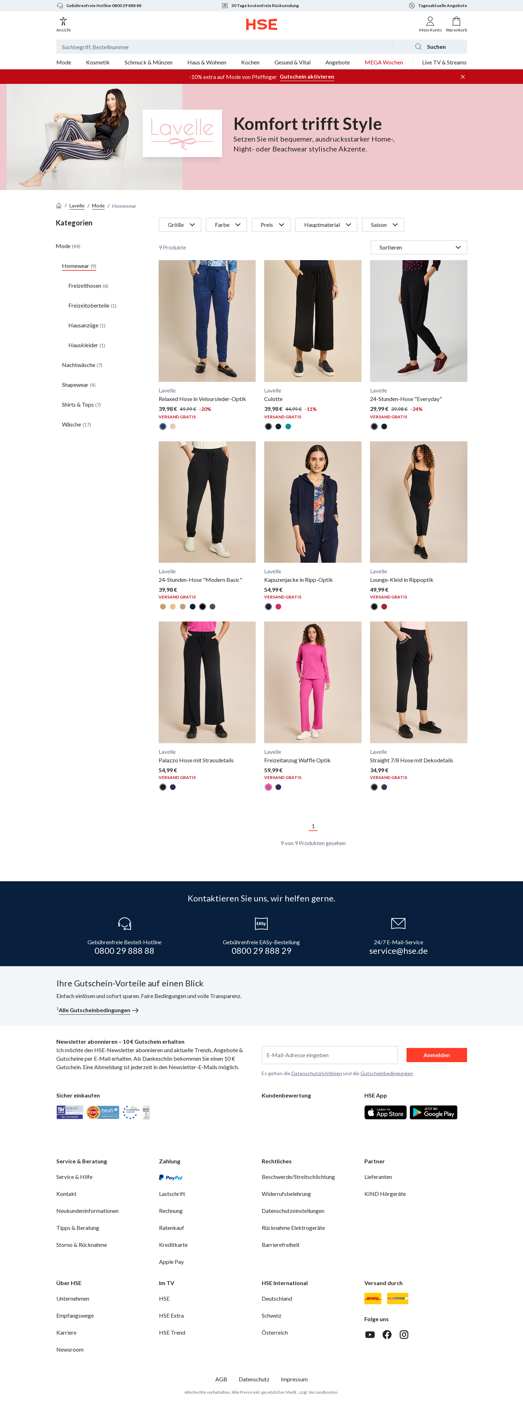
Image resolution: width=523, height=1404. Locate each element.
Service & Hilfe (74, 1176)
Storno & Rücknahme (81, 1244)
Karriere (66, 1332)
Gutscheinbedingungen (386, 1073)
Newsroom (70, 1349)
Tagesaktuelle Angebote (437, 5)
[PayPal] (170, 1176)
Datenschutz (254, 1379)
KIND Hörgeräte (385, 1193)
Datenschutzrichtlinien (316, 1073)
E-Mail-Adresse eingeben (298, 1055)
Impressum (294, 1379)
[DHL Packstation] (398, 1298)
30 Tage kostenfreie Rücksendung (260, 5)
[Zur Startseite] (261, 24)
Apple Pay (171, 1261)
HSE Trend (172, 1332)
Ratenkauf (171, 1227)
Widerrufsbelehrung (286, 1193)
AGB (221, 1379)
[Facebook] (387, 1334)
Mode (98, 205)
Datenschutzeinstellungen (293, 1210)
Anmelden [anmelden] (436, 1054)
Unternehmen (72, 1298)
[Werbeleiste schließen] (463, 77)
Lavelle (77, 205)
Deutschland (277, 1298)
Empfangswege (75, 1315)
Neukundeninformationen (87, 1210)
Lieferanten (378, 1176)
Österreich (275, 1332)
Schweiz (272, 1315)
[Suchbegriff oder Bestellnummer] (224, 47)
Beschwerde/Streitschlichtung (298, 1176)
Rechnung (171, 1210)
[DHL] (372, 1298)
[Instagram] (404, 1334)
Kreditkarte (173, 1244)
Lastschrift (172, 1193)
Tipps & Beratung (77, 1227)
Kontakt (66, 1193)
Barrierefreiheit (281, 1244)
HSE (164, 1298)
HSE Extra (171, 1315)
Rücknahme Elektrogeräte (293, 1227)
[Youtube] (370, 1334)
